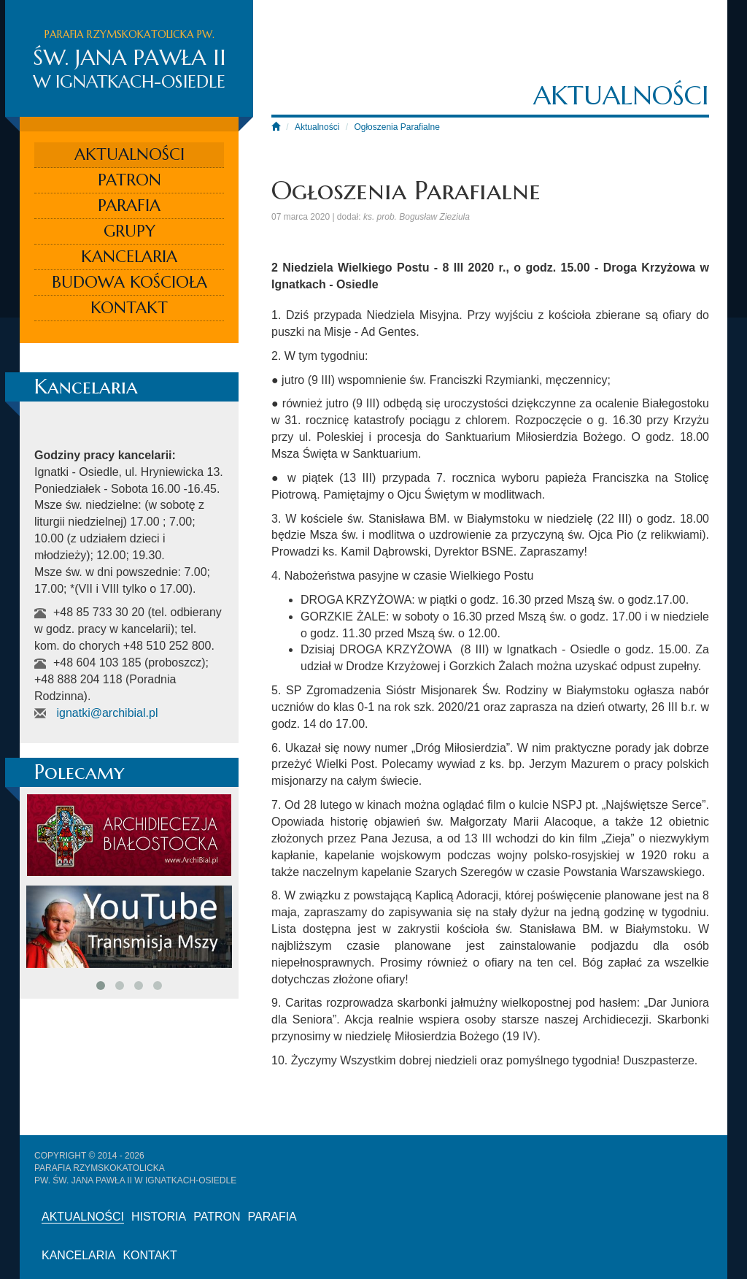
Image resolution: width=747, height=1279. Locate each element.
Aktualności (129, 154)
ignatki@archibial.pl (107, 713)
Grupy (129, 231)
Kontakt (129, 308)
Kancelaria (129, 256)
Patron (129, 180)
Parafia (129, 205)
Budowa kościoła (129, 282)
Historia (158, 1216)
